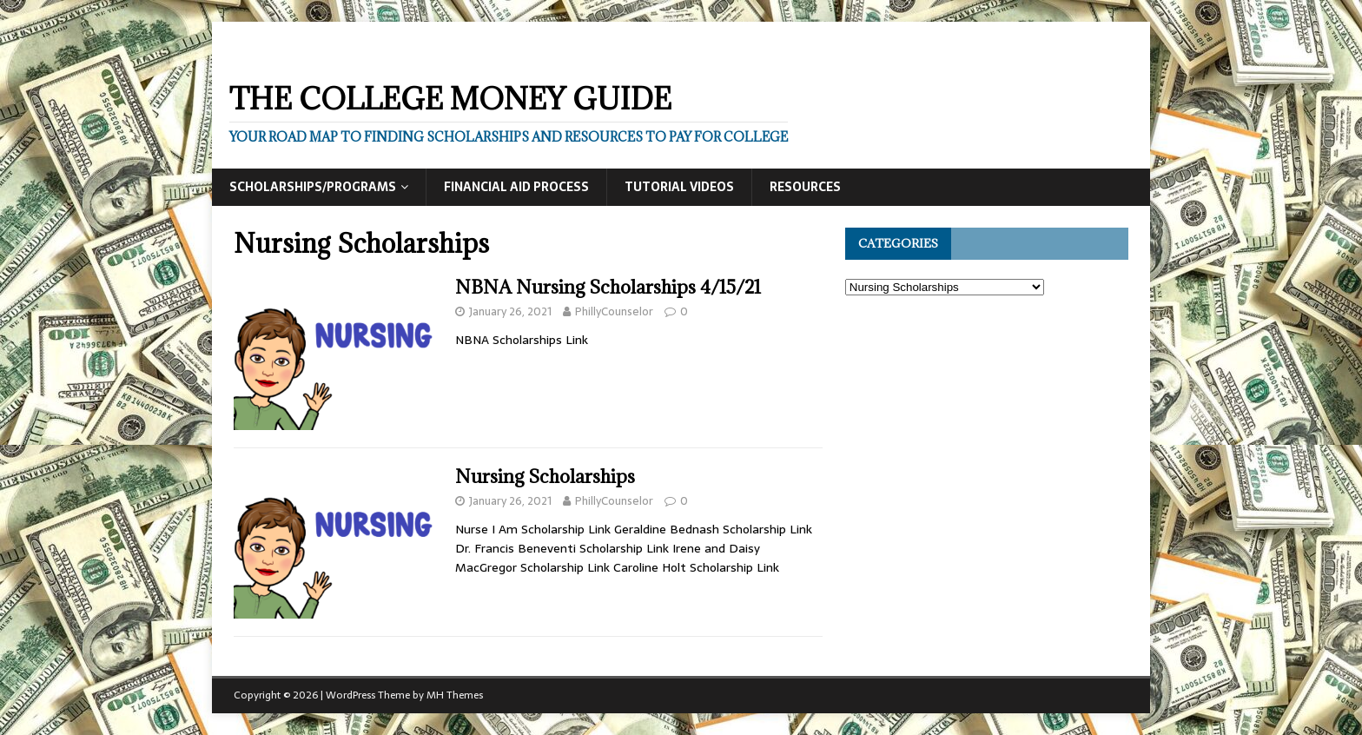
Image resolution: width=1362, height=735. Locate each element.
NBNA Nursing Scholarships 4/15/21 (608, 287)
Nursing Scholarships (545, 476)
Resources (805, 186)
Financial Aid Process (516, 186)
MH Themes (454, 695)
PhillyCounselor (614, 311)
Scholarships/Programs (312, 186)
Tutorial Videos (679, 186)
